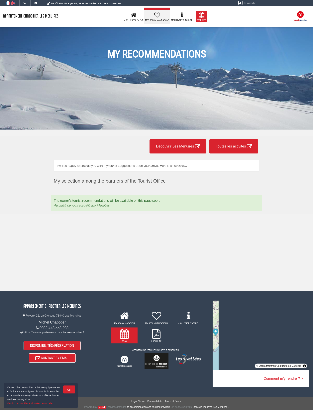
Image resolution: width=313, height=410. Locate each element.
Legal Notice (138, 401)
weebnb (102, 407)
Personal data (154, 401)
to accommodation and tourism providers (148, 407)
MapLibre (296, 366)
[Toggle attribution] (304, 366)
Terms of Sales (173, 401)
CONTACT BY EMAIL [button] (52, 358)
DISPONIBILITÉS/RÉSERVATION (52, 345)
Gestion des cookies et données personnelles (30, 403)
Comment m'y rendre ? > (283, 379)
